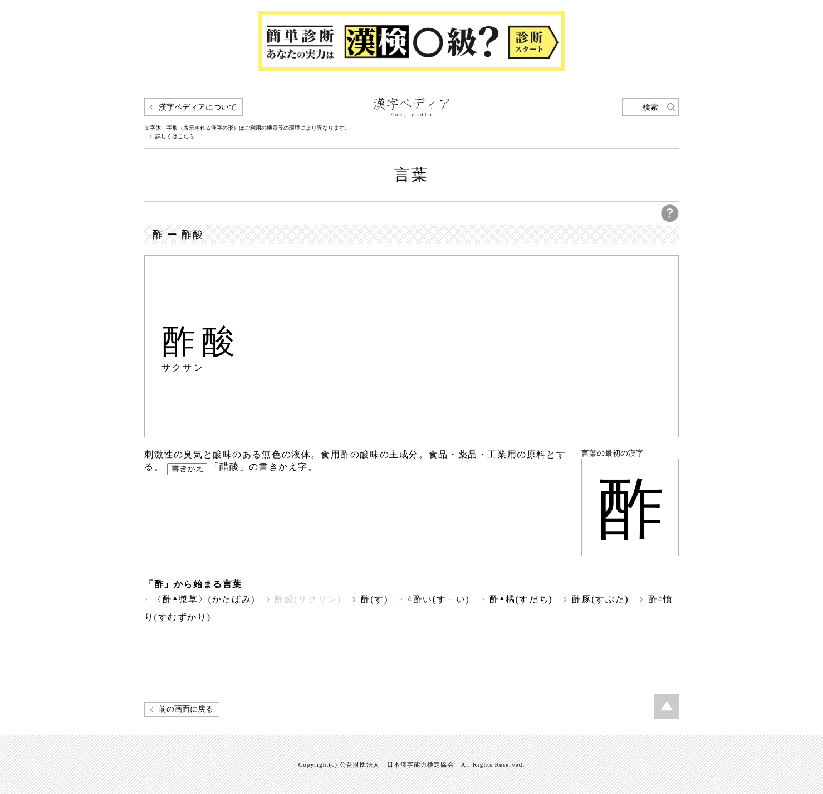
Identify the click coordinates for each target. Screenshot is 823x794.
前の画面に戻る (186, 709)
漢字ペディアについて (198, 107)
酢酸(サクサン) (308, 599)
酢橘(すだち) (521, 599)
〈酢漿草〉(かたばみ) (204, 599)
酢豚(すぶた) (600, 599)
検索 (650, 107)
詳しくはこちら (174, 136)
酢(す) (374, 599)
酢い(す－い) (439, 599)
